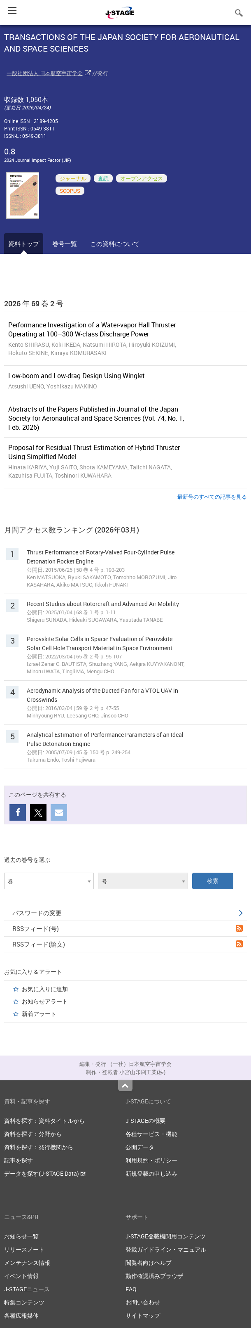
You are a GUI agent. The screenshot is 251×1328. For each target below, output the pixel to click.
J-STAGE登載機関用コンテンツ (166, 1236)
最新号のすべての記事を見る (212, 496)
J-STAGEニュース (27, 1289)
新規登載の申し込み (151, 1173)
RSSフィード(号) (127, 928)
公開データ (140, 1147)
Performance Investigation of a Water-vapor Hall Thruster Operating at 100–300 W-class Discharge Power (92, 329)
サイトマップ (143, 1315)
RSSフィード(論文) (127, 944)
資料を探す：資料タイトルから (44, 1120)
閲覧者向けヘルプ (149, 1262)
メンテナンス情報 (27, 1262)
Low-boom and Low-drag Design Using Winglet (76, 375)
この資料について (114, 243)
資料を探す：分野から (33, 1134)
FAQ (131, 1289)
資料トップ (23, 243)
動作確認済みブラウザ (154, 1276)
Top (125, 1085)
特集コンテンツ (24, 1302)
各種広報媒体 (21, 1315)
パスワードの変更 (127, 912)
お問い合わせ (143, 1302)
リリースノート (24, 1249)
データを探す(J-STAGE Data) (45, 1173)
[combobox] (49, 881)
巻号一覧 (64, 243)
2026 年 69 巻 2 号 (33, 303)
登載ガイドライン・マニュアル (166, 1249)
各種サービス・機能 (151, 1134)
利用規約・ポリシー (151, 1160)
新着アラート (39, 1014)
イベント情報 (21, 1276)
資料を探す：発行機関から (38, 1147)
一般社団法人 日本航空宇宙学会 (45, 73)
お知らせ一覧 (21, 1236)
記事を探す (18, 1160)
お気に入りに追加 (45, 989)
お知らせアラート (45, 1001)
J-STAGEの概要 (145, 1120)
